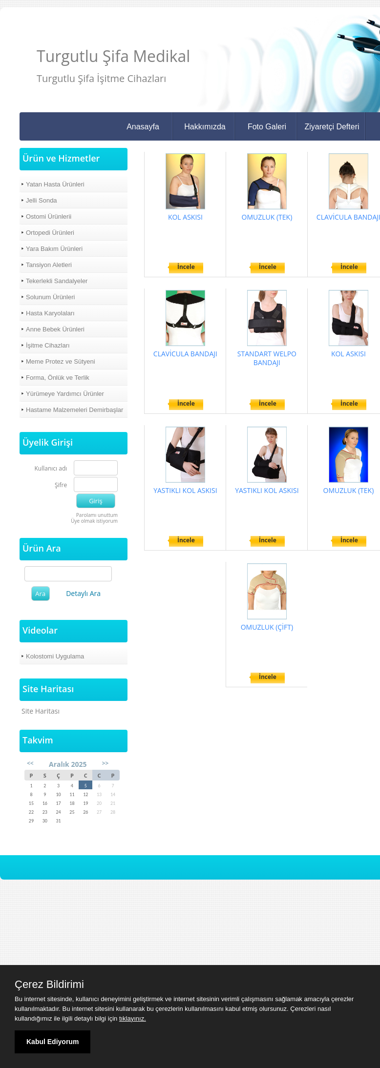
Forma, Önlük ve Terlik (57, 377)
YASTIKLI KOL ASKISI (185, 490)
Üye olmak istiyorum (94, 520)
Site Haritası (40, 711)
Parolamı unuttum (97, 515)
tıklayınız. (132, 1018)
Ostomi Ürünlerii (48, 216)
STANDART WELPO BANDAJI (266, 358)
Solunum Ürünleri (50, 297)
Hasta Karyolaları (50, 313)
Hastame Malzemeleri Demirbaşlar (74, 409)
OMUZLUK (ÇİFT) (267, 627)
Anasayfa (143, 127)
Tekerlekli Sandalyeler (56, 281)
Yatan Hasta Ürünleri (55, 184)
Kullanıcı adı (51, 468)
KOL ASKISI (185, 217)
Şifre (61, 485)
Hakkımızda (204, 127)
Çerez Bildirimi (49, 984)
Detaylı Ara (83, 593)
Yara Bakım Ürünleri (54, 248)
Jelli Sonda (41, 200)
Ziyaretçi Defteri (331, 127)
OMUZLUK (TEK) (267, 217)
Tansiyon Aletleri (49, 264)
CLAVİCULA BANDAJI (185, 353)
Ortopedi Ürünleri (50, 232)
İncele (186, 267)
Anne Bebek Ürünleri (55, 329)
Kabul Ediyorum (52, 1042)
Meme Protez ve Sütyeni (60, 361)
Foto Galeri (267, 127)
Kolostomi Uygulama (55, 656)
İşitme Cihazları (48, 345)
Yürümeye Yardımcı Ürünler (65, 393)
